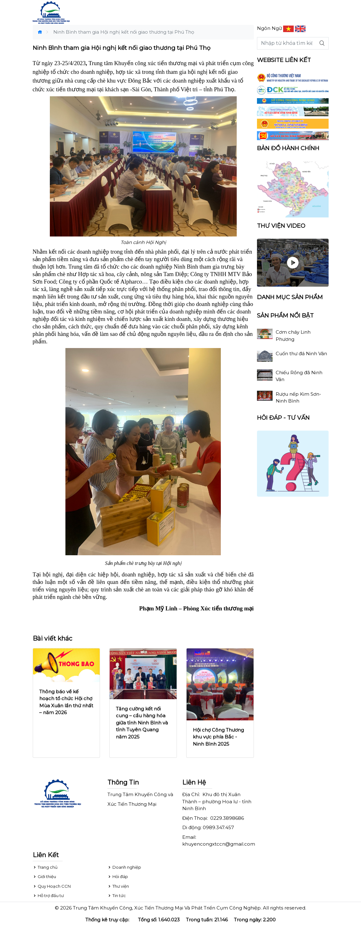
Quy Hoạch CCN (52, 886)
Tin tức (116, 895)
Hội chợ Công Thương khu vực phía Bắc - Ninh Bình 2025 (218, 737)
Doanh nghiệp (124, 867)
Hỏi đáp (117, 876)
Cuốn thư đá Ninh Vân (301, 353)
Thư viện (118, 886)
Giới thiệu (44, 876)
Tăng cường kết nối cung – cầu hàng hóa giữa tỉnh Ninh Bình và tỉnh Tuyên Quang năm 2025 (142, 723)
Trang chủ (45, 867)
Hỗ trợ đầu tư (48, 895)
